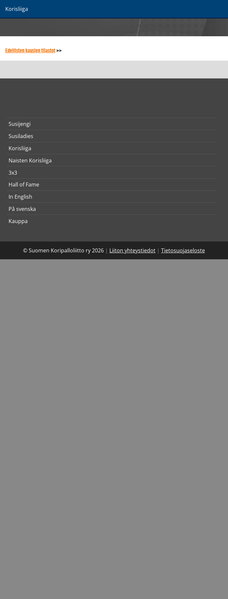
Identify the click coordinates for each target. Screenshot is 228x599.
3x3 (13, 172)
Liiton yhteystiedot (132, 250)
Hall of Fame (24, 184)
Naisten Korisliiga (30, 160)
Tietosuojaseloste (183, 250)
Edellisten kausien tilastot (30, 51)
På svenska (22, 209)
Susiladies (21, 136)
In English (20, 196)
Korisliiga (20, 148)
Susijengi (20, 124)
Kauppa (18, 221)
